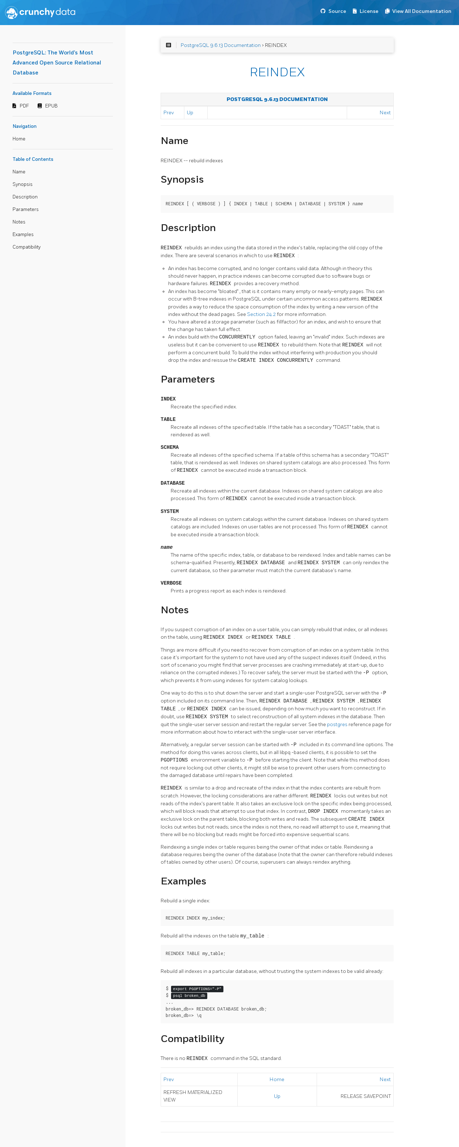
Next (385, 113)
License (369, 11)
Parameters (26, 209)
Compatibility (27, 247)
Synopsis (23, 184)
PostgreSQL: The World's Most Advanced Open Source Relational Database (57, 62)
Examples (23, 234)
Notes (19, 222)
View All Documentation (421, 11)
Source (337, 11)
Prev (169, 113)
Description (25, 197)
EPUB (51, 106)
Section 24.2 (262, 314)
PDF (24, 106)
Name (19, 172)
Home (19, 139)
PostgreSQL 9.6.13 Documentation (221, 45)
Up (190, 113)
